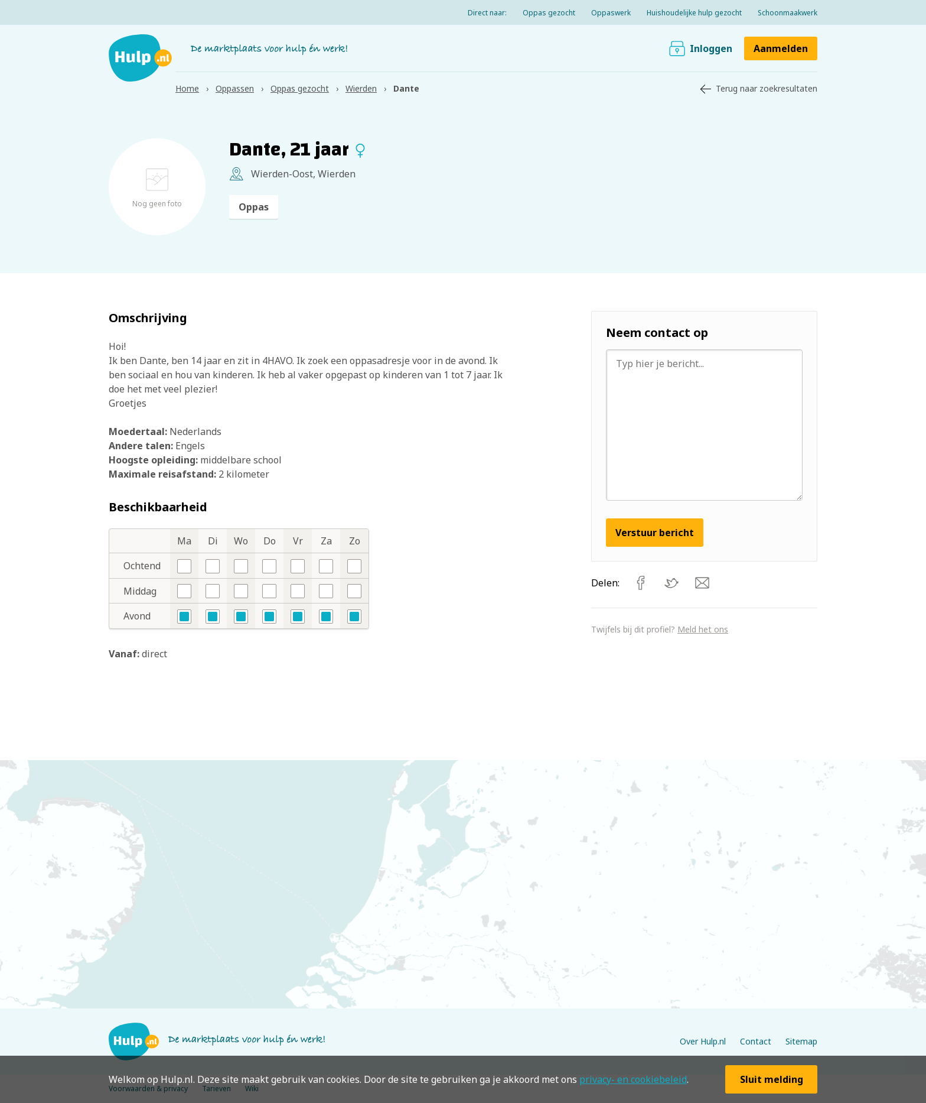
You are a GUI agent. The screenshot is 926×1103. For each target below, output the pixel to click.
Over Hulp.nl (703, 1041)
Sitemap (801, 1041)
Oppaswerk (611, 13)
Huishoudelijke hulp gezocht (694, 13)
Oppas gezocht (549, 13)
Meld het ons (702, 629)
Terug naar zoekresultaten (766, 88)
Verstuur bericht (654, 532)
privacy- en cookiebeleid (633, 1079)
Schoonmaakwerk (787, 13)
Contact (755, 1041)
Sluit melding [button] (771, 1079)
